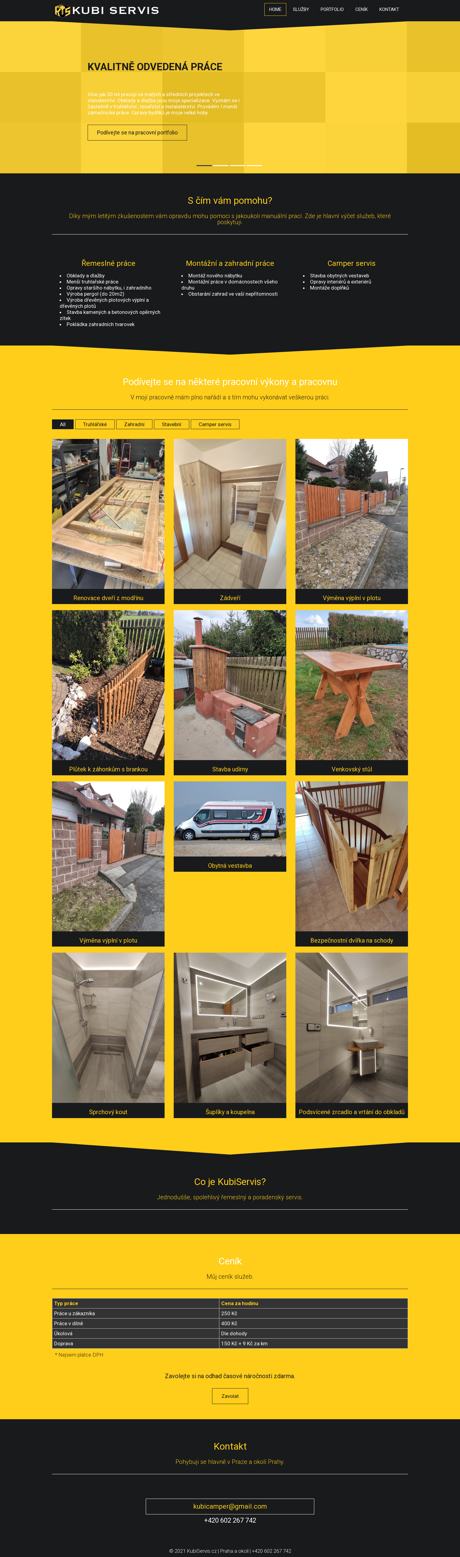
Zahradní (134, 424)
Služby (301, 9)
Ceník (361, 9)
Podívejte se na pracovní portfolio (137, 132)
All (63, 424)
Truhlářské (95, 424)
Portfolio (332, 9)
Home (275, 9)
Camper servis (215, 424)
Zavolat (230, 1396)
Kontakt (389, 9)
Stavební (171, 424)
